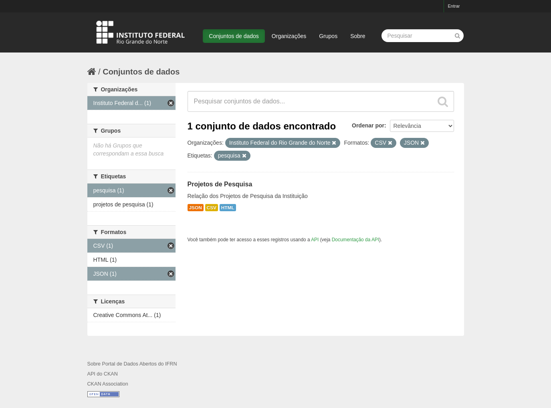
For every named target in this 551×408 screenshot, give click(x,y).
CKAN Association (107, 384)
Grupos (328, 36)
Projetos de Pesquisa (220, 184)
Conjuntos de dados (234, 36)
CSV (211, 207)
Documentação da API (355, 239)
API (315, 239)
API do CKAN (102, 374)
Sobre (357, 36)
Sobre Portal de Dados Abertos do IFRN (132, 364)
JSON (195, 207)
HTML (227, 207)
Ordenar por (368, 125)
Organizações (289, 36)
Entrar (454, 6)
